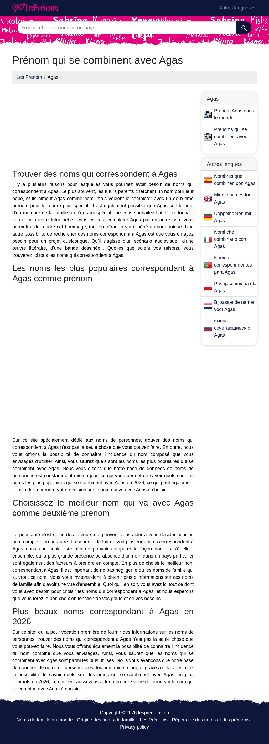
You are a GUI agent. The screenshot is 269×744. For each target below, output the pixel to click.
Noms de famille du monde (45, 719)
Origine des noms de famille (106, 719)
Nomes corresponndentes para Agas (233, 265)
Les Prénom (29, 77)
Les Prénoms (154, 719)
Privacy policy (134, 727)
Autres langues (235, 8)
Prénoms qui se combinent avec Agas (230, 136)
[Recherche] (243, 27)
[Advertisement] (103, 125)
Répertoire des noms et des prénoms (211, 719)
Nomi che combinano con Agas (230, 239)
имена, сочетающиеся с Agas (232, 328)
